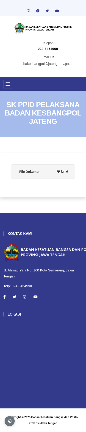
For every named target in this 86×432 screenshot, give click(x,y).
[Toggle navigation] (7, 84)
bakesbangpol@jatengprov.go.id (47, 64)
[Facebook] (4, 297)
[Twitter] (14, 297)
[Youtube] (36, 297)
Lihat (62, 171)
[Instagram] (24, 297)
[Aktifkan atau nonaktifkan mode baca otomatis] (10, 421)
